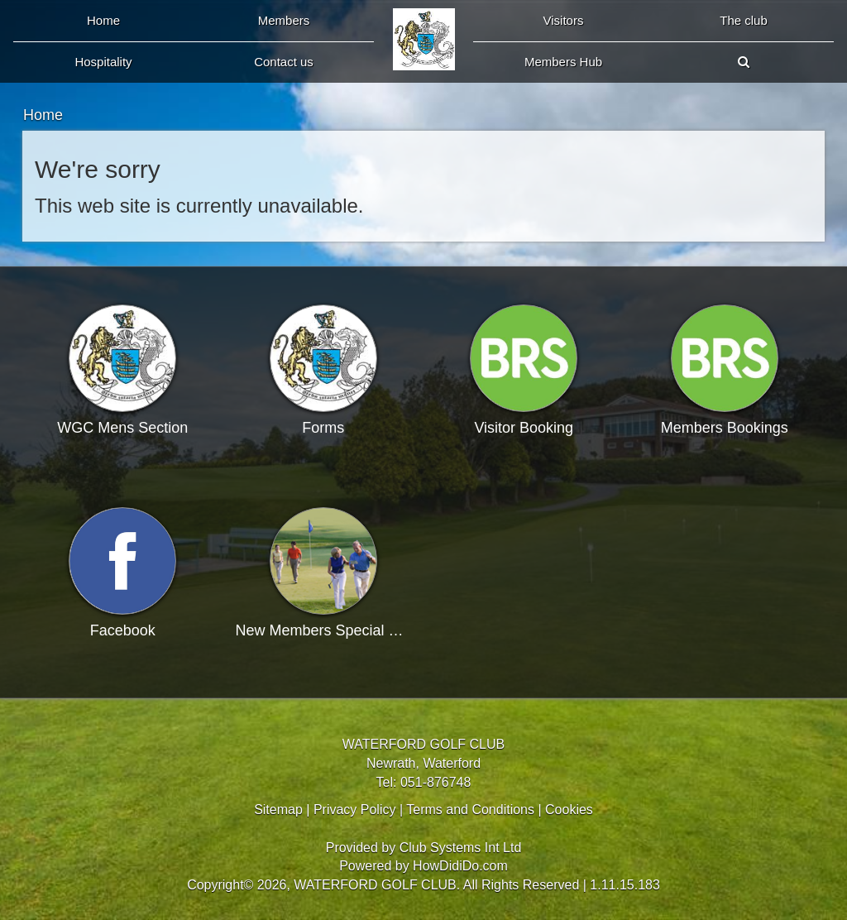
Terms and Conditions (470, 810)
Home (103, 20)
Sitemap (278, 810)
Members (284, 20)
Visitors (563, 20)
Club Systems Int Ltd (461, 848)
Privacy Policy (354, 810)
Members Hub (563, 62)
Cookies (569, 810)
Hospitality (103, 62)
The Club (744, 20)
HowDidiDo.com (460, 866)
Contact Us (283, 62)
